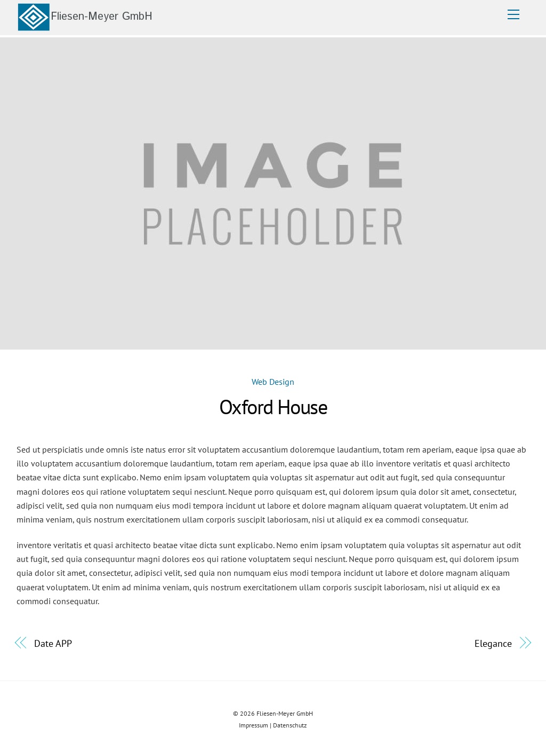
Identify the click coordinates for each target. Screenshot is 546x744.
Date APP (52, 643)
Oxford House (273, 406)
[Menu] (513, 14)
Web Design (273, 381)
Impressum (253, 725)
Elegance (493, 643)
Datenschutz (290, 725)
